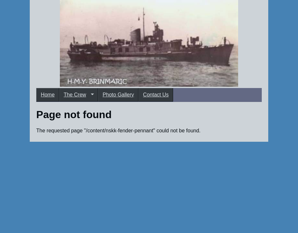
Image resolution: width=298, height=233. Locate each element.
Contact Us (156, 94)
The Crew (76, 95)
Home (48, 94)
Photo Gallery (118, 94)
